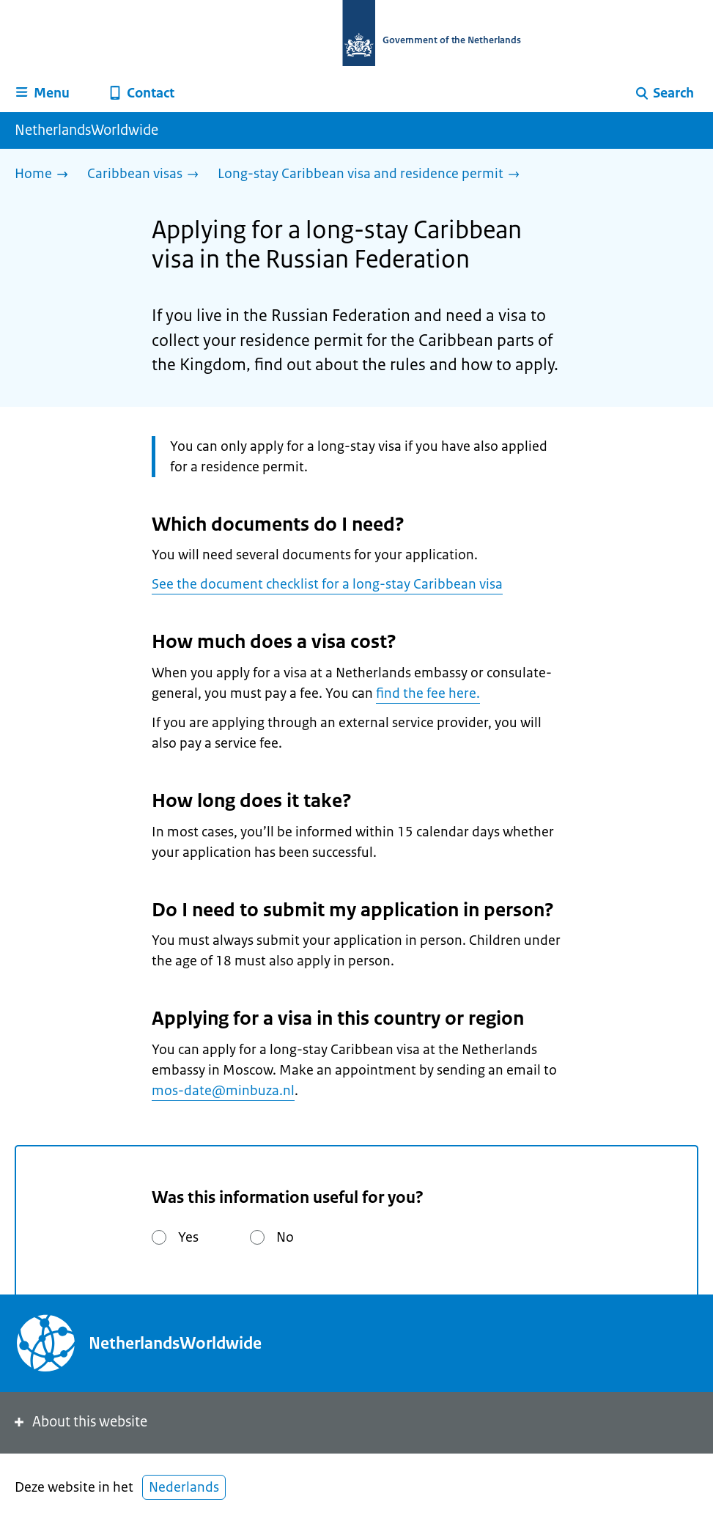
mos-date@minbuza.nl (223, 1091)
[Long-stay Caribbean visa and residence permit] (372, 174)
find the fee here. (428, 693)
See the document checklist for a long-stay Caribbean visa (327, 584)
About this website (79, 1422)
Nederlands (184, 1487)
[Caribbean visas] (146, 174)
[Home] (45, 174)
